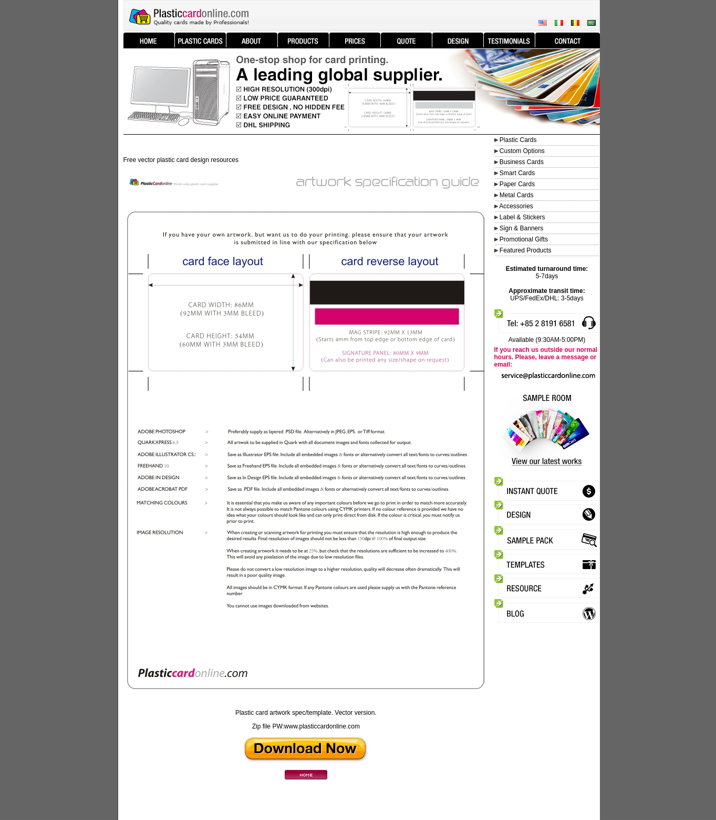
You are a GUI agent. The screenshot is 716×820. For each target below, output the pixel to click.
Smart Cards (517, 173)
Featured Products (526, 250)
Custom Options (521, 151)
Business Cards (522, 162)
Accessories (516, 206)
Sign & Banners (521, 228)
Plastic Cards (518, 140)
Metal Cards (517, 195)
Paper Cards (517, 184)
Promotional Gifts (524, 239)
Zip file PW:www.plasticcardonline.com (306, 726)
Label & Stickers (522, 217)
